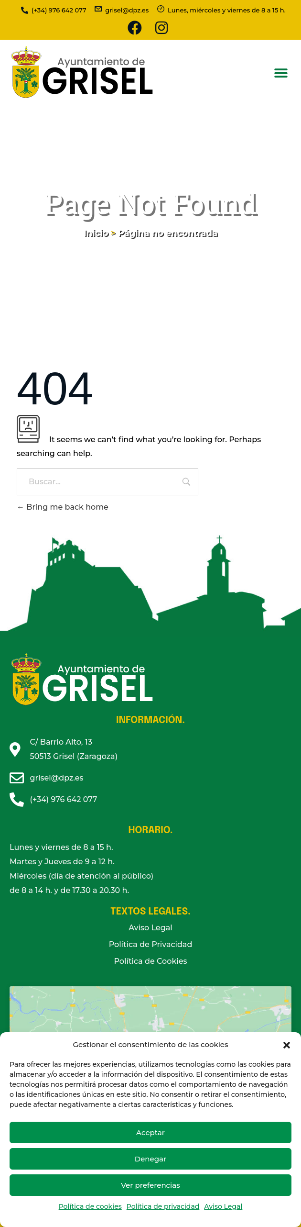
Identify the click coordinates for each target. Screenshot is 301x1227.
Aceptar (150, 1132)
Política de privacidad (163, 1206)
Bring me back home (62, 507)
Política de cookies (90, 1206)
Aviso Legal (223, 1206)
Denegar (150, 1158)
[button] (286, 1044)
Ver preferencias (150, 1185)
